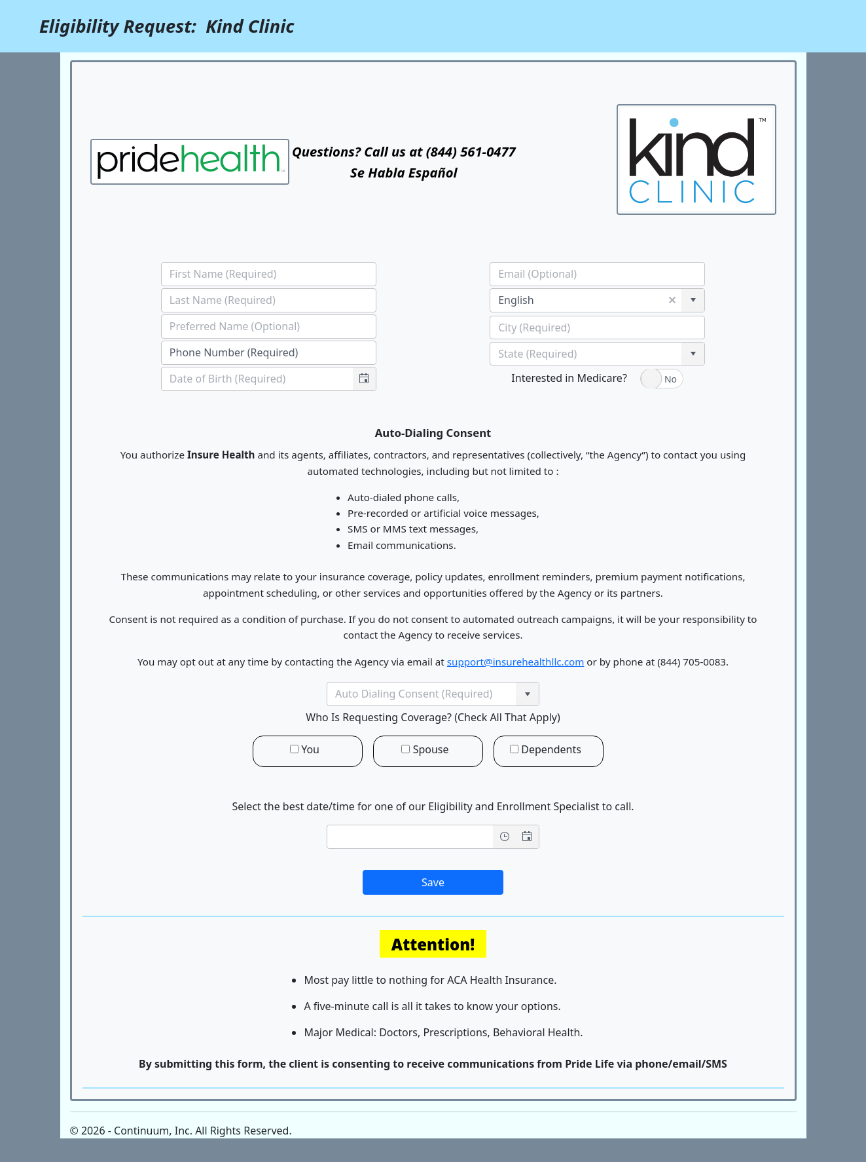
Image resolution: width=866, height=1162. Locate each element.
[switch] (661, 378)
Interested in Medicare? (568, 378)
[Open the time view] (504, 836)
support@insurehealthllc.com (516, 661)
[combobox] (257, 378)
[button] (364, 378)
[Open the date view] (527, 836)
